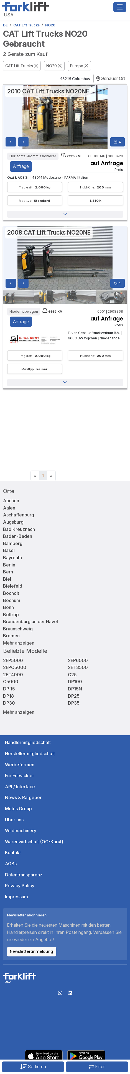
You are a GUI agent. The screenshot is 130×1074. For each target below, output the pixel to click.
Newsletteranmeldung (31, 951)
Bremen (11, 635)
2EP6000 (78, 660)
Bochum (11, 600)
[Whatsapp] (60, 994)
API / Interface (20, 786)
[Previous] (34, 476)
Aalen (9, 508)
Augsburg (13, 522)
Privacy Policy (19, 885)
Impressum (16, 896)
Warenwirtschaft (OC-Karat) (34, 841)
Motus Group (18, 808)
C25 (72, 674)
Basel (9, 550)
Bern (8, 572)
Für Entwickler (19, 775)
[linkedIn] (69, 994)
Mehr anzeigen (18, 643)
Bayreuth (12, 557)
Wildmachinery (20, 830)
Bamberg (12, 543)
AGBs (11, 863)
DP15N (75, 689)
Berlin (9, 565)
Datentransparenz (23, 874)
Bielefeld (12, 586)
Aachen (11, 500)
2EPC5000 (14, 667)
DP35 (74, 703)
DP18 (8, 696)
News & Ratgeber (23, 797)
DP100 (75, 681)
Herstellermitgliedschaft (30, 753)
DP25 (74, 696)
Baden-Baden (17, 536)
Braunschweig (18, 629)
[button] (65, 214)
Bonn (8, 607)
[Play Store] (86, 1055)
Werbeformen (19, 764)
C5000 (10, 681)
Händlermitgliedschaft (28, 742)
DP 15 (9, 689)
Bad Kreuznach (19, 529)
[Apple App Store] (44, 1055)
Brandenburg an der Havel (30, 621)
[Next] (51, 476)
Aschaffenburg (18, 515)
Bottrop (11, 614)
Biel (7, 579)
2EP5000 (13, 660)
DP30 (9, 703)
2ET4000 (13, 674)
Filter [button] (97, 1066)
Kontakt (13, 852)
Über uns (14, 819)
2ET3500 (78, 667)
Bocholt (11, 593)
